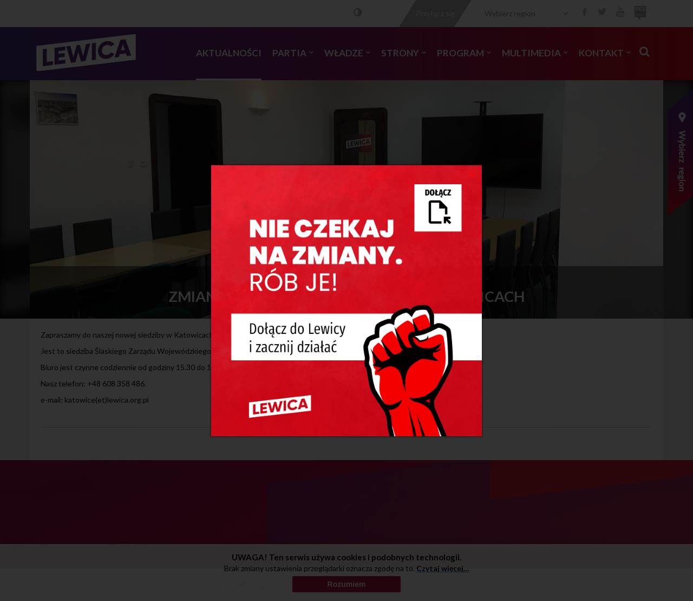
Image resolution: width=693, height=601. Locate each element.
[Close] (472, 173)
